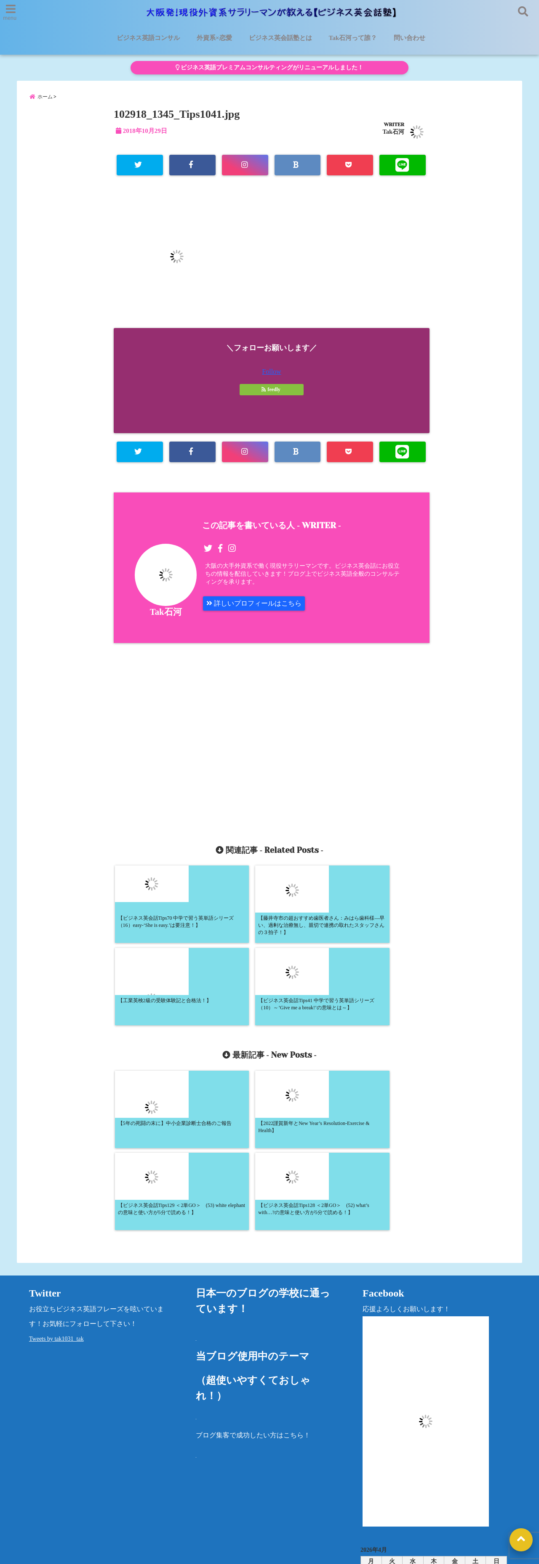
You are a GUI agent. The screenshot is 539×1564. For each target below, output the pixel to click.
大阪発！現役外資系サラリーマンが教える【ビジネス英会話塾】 (254, 1552)
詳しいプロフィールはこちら (254, 603)
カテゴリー (377, 1475)
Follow (271, 371)
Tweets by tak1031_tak (56, 1176)
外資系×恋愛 (214, 37)
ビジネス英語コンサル (148, 37)
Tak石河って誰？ (353, 37)
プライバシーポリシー (374, 1503)
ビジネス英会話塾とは (280, 37)
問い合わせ (409, 37)
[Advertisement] (196, 734)
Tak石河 (393, 131)
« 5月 (430, 1448)
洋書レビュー (309, 1503)
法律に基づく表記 (444, 1503)
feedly (271, 389)
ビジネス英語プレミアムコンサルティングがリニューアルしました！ (269, 67)
